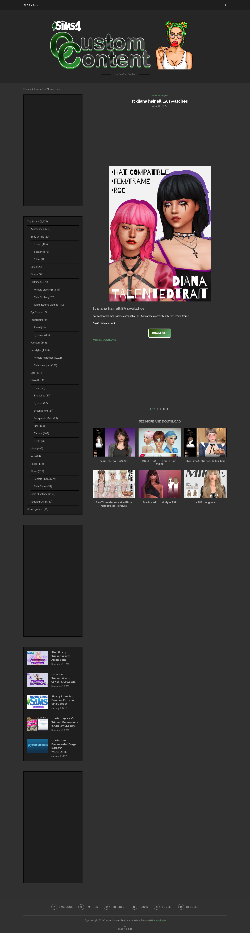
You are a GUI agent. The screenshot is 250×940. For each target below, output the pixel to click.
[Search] (225, 5)
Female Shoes (45, 479)
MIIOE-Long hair (205, 502)
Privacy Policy (158, 927)
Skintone (42, 251)
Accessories (40, 229)
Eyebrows (42, 335)
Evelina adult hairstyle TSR (160, 502)
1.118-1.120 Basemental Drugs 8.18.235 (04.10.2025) (64, 752)
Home (26, 89)
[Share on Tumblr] (167, 409)
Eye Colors (39, 312)
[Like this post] (153, 409)
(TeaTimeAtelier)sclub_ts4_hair (205, 461)
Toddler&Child (41, 501)
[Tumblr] (164, 914)
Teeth (39, 441)
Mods (37, 448)
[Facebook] (61, 914)
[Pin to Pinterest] (164, 409)
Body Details (41, 236)
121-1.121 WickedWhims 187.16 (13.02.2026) (64, 679)
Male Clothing (44, 297)
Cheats (37, 274)
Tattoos (41, 433)
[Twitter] (87, 914)
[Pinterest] (114, 914)
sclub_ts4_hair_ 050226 (114, 461)
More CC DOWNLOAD (104, 340)
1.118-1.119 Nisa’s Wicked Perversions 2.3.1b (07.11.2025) (64, 726)
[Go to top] (125, 935)
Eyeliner (41, 403)
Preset (41, 244)
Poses (37, 463)
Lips (39, 426)
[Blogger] (190, 914)
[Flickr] (140, 914)
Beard (40, 327)
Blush (39, 388)
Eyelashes (42, 395)
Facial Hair (39, 319)
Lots (36, 372)
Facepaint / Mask (46, 418)
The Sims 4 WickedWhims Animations (61, 656)
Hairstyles (40, 350)
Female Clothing (47, 289)
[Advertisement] (160, 136)
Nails (36, 456)
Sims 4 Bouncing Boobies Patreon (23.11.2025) (63, 701)
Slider (39, 259)
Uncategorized (37, 509)
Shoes (37, 471)
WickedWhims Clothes (49, 304)
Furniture (39, 342)
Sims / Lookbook (43, 494)
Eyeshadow (43, 410)
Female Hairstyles (48, 357)
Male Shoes (43, 486)
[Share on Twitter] (160, 409)
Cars (36, 267)
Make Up (39, 380)
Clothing (39, 282)
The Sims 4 (29, 5)
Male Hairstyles (45, 365)
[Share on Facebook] (157, 409)
